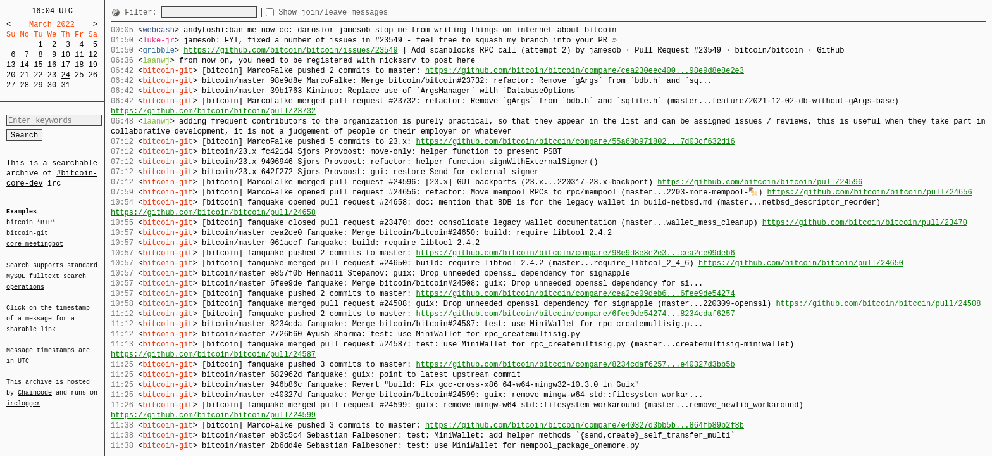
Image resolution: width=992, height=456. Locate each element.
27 (10, 85)
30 (51, 85)
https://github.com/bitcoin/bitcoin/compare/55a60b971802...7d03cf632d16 (575, 141)
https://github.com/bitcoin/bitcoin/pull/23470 (864, 222)
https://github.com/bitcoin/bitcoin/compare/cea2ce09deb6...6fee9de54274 (575, 293)
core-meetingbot (34, 243)
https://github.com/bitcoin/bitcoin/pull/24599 (213, 415)
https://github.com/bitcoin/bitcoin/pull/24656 (869, 192)
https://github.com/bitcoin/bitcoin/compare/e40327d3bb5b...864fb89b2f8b (584, 425)
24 (65, 75)
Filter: (143, 12)
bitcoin (19, 222)
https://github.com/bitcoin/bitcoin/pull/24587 (213, 354)
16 (51, 65)
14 (24, 65)
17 (65, 65)
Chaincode (35, 385)
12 (93, 54)
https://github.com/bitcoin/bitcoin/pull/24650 (800, 263)
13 (10, 65)
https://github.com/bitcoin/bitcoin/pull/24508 (878, 303)
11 (79, 54)
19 (93, 65)
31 (65, 85)
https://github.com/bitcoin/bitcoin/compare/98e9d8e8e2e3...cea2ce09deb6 (575, 253)
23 (51, 75)
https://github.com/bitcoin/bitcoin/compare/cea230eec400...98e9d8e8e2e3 (584, 70)
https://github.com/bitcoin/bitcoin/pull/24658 (213, 212)
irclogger (23, 395)
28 (24, 85)
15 (38, 65)
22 (38, 75)
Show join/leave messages (356, 12)
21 (24, 75)
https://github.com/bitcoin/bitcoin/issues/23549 (290, 50)
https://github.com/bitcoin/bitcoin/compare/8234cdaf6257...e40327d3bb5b (575, 364)
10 (65, 54)
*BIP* (46, 222)
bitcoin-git (27, 233)
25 (79, 75)
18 (79, 65)
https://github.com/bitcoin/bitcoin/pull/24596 (759, 182)
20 (10, 75)
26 (93, 75)
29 (38, 85)
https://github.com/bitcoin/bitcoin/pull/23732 (213, 111)
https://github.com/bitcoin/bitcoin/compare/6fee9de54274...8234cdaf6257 (575, 313)
